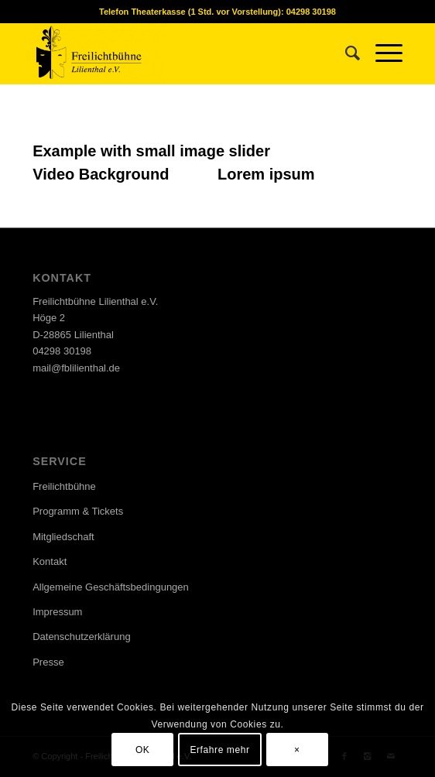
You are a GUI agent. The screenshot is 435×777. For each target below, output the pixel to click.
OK (142, 749)
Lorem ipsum (266, 174)
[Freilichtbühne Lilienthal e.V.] (180, 53)
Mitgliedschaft (63, 537)
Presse (48, 662)
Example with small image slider (151, 150)
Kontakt (50, 561)
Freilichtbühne (64, 486)
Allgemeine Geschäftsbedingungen (111, 587)
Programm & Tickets (78, 511)
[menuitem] (345, 53)
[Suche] (345, 53)
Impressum (57, 612)
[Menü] (381, 53)
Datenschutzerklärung (81, 636)
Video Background (101, 174)
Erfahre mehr (219, 749)
